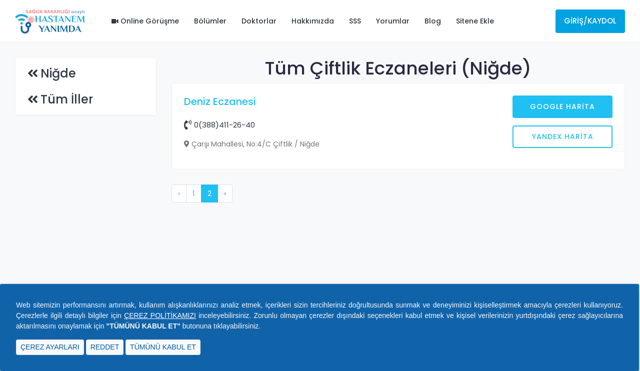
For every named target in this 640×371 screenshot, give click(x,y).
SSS (355, 21)
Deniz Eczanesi (220, 101)
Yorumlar (393, 21)
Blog (432, 21)
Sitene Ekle (475, 21)
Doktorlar (259, 21)
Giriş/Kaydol (590, 21)
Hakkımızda (313, 21)
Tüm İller (66, 99)
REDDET (105, 347)
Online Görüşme (145, 21)
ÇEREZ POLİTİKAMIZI (160, 316)
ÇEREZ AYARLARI (50, 347)
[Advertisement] (399, 258)
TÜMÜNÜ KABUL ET (163, 347)
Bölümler (210, 21)
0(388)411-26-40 (219, 125)
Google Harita (562, 107)
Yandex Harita (563, 137)
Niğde (58, 73)
